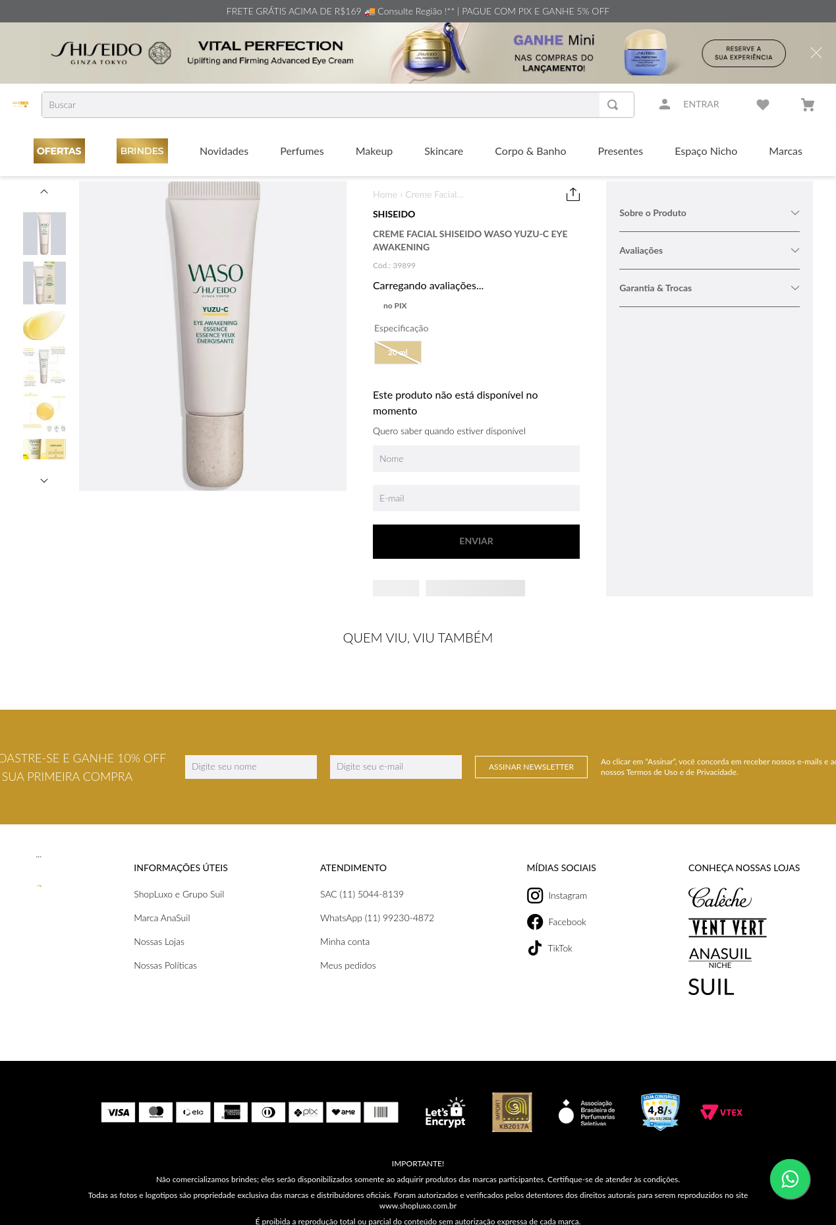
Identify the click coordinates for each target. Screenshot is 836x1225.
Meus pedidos (347, 949)
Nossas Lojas (159, 925)
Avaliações (709, 250)
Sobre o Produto (709, 212)
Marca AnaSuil (160, 901)
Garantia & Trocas (709, 287)
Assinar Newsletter (531, 751)
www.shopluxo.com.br (418, 1190)
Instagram (553, 880)
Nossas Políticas (165, 949)
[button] (397, 352)
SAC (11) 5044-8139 (361, 878)
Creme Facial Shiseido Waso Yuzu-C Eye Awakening (435, 194)
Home (385, 194)
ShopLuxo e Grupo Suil (177, 878)
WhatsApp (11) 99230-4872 (376, 901)
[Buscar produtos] (615, 104)
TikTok (546, 932)
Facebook (552, 906)
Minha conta (344, 925)
